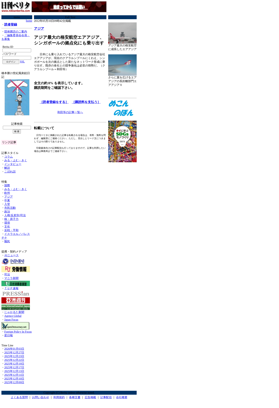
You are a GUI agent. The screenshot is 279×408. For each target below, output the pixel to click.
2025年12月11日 (14, 374)
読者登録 (10, 24)
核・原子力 (11, 219)
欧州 (7, 192)
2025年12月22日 (14, 359)
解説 (7, 167)
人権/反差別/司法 (15, 215)
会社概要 (121, 397)
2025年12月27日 (14, 352)
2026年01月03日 (14, 348)
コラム (8, 156)
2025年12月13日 (14, 371)
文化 (7, 226)
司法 (7, 274)
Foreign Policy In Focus (18, 331)
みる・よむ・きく (15, 160)
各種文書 (74, 397)
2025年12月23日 (14, 356)
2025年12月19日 (14, 363)
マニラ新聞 (11, 278)
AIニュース (11, 255)
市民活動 (10, 207)
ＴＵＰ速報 (11, 288)
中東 (7, 200)
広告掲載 (90, 397)
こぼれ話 (10, 171)
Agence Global (12, 315)
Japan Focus (11, 319)
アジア (8, 196)
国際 (7, 185)
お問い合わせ (40, 397)
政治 (7, 211)
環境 (7, 222)
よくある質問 (19, 397)
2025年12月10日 (14, 378)
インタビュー (12, 164)
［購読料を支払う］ (86, 102)
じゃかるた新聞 (14, 312)
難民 (7, 241)
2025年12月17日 (14, 367)
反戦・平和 (11, 230)
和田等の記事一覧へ (70, 112)
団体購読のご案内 (15, 31)
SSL (22, 61)
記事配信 (106, 397)
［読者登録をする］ (54, 102)
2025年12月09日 (14, 382)
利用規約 (59, 397)
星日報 (8, 335)
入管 (7, 204)
